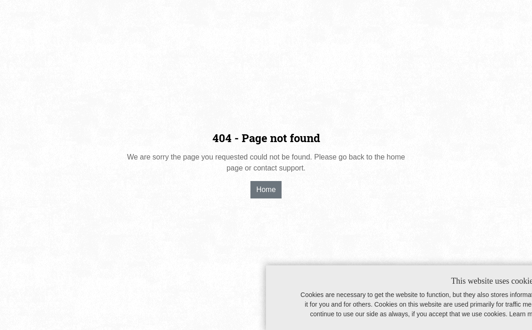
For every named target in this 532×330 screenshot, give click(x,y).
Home (266, 189)
